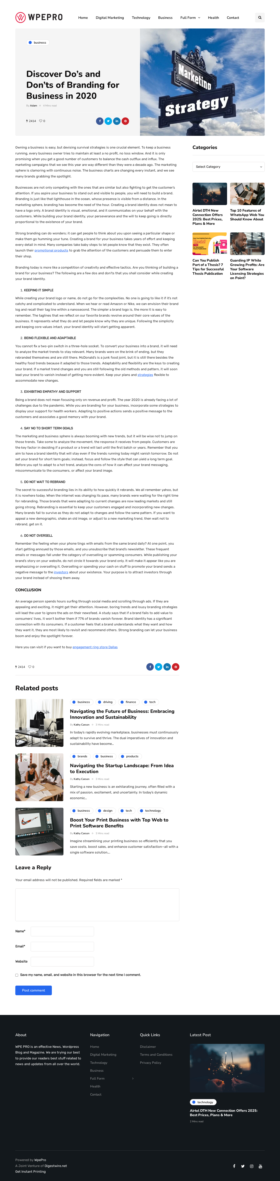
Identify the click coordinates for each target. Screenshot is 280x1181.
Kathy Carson (81, 732)
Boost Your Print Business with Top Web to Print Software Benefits (119, 830)
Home (83, 17)
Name (20, 931)
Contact (233, 17)
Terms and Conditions (156, 1054)
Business (165, 17)
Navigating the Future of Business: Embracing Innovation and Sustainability (122, 722)
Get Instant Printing (30, 1172)
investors (61, 572)
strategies (145, 375)
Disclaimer (148, 1047)
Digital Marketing (110, 17)
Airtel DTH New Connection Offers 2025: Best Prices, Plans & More (207, 225)
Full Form (188, 17)
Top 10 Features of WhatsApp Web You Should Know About (247, 223)
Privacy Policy (150, 1063)
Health (213, 17)
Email (20, 946)
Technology (141, 17)
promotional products (51, 250)
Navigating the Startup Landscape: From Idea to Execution (122, 776)
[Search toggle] (260, 17)
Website (21, 961)
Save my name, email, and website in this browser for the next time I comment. (80, 975)
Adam (33, 105)
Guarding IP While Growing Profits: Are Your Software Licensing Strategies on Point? (247, 277)
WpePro (40, 1160)
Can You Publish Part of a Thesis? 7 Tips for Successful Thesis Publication (208, 275)
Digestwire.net (56, 1166)
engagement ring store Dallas (95, 647)
